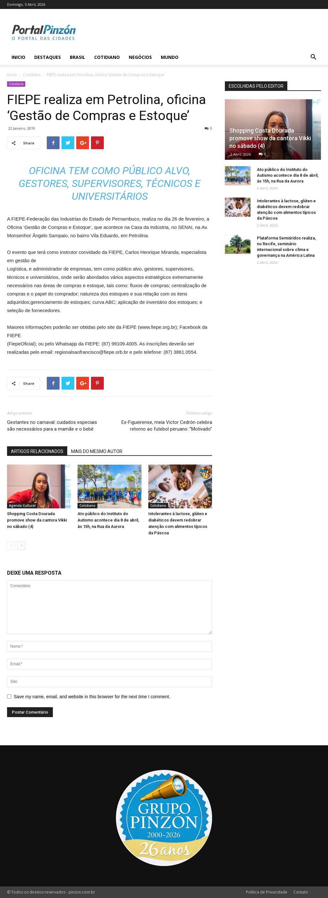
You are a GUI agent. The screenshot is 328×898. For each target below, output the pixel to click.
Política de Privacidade (266, 892)
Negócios (140, 57)
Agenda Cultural (22, 505)
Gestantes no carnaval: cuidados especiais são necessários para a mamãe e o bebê (52, 425)
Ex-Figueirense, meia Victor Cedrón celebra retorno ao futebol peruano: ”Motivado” (166, 425)
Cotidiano (107, 57)
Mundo (169, 57)
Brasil (77, 57)
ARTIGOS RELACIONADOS (37, 451)
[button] (313, 58)
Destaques (47, 57)
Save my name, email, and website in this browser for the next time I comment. (92, 696)
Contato (300, 892)
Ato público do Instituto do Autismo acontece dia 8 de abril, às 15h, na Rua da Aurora (108, 520)
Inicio (18, 57)
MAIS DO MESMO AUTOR (96, 451)
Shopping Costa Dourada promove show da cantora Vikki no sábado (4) (37, 520)
